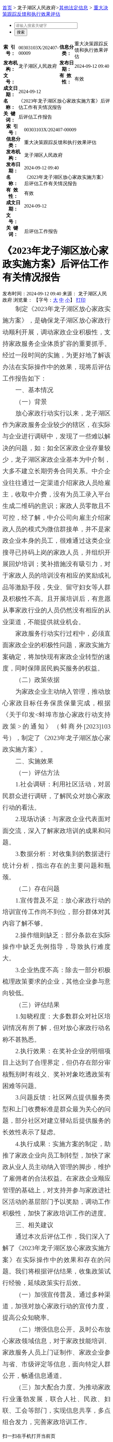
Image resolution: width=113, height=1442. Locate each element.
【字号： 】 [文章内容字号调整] (54, 300)
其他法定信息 (73, 7)
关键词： (10, 117)
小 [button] (67, 300)
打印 (81, 300)
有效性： (66, 78)
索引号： (10, 50)
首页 (7, 7)
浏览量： (23, 300)
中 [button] (61, 300)
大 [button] (55, 300)
